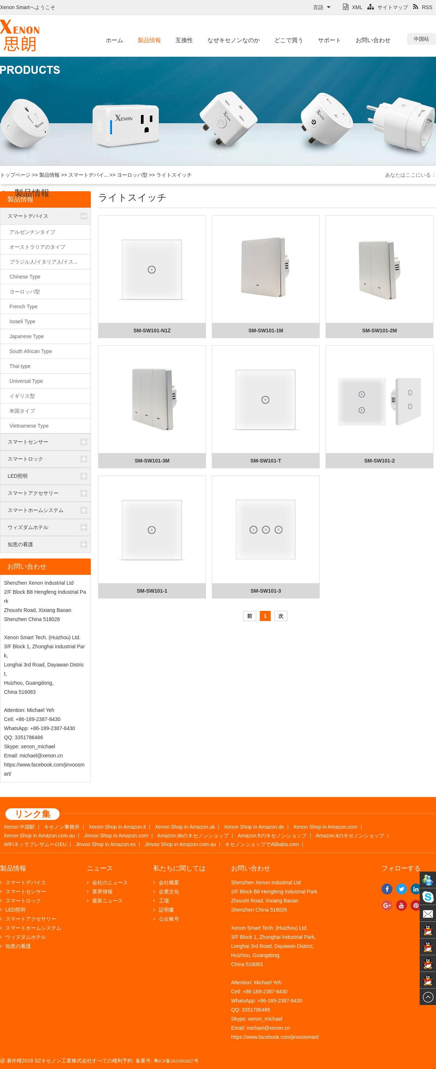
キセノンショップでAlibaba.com (262, 844)
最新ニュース (105, 901)
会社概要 (166, 882)
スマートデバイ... (88, 175)
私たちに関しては (179, 868)
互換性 (184, 40)
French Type (23, 306)
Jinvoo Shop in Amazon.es (106, 844)
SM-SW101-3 (265, 591)
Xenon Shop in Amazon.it (117, 827)
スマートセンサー (28, 442)
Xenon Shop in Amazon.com (325, 827)
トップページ (15, 175)
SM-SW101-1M (266, 330)
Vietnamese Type (29, 426)
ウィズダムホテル (28, 527)
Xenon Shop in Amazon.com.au (39, 835)
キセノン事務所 (62, 827)
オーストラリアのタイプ (37, 247)
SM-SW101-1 (152, 591)
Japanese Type (26, 336)
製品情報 (149, 40)
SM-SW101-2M (379, 330)
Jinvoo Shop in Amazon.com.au (180, 844)
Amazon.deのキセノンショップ (193, 835)
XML (353, 7)
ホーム (114, 40)
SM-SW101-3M (152, 461)
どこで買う (288, 40)
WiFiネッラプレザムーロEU (35, 844)
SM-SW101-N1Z (152, 330)
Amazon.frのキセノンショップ (272, 835)
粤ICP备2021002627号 (176, 1061)
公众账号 (166, 919)
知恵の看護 (20, 544)
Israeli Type (22, 321)
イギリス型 (22, 396)
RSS (422, 7)
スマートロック (25, 459)
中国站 (421, 39)
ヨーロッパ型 (132, 175)
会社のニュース (107, 882)
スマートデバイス (28, 216)
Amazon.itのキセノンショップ (350, 835)
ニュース (100, 868)
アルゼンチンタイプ (32, 232)
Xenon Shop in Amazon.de (254, 827)
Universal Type (26, 381)
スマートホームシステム (36, 510)
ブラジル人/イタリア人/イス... (43, 262)
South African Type (30, 351)
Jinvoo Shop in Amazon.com (116, 835)
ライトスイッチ (174, 175)
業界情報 (100, 891)
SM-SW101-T (265, 461)
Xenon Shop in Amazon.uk (185, 827)
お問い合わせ (373, 40)
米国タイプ (22, 411)
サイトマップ (387, 7)
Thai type (20, 366)
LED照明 (18, 476)
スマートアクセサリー (33, 493)
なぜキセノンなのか (233, 40)
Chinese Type (24, 277)
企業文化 (166, 891)
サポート (329, 40)
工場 (161, 901)
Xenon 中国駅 (19, 827)
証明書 (163, 910)
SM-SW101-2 (379, 461)
